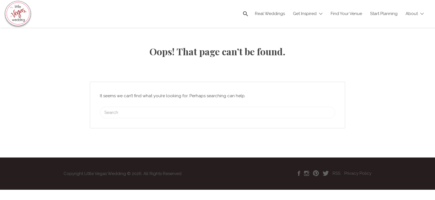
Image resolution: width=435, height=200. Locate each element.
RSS (336, 166)
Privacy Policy (357, 166)
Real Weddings (270, 13)
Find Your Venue (346, 13)
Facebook (299, 166)
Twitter (326, 166)
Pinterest (316, 166)
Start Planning (384, 13)
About (412, 13)
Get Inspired (305, 13)
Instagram (306, 166)
